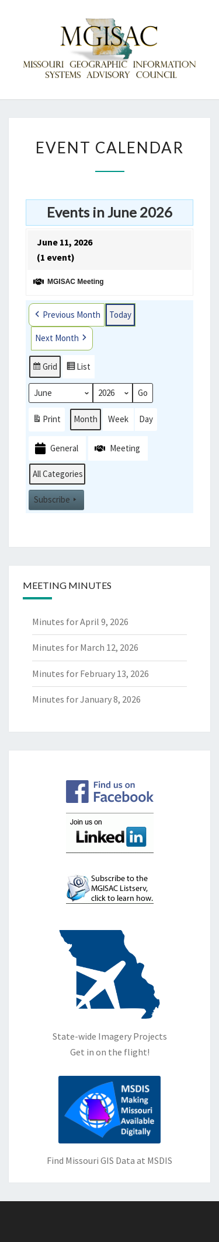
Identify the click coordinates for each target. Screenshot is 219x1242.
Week (118, 419)
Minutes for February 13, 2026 (90, 673)
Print (46, 421)
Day (146, 419)
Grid (44, 368)
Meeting (116, 448)
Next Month (62, 338)
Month (86, 419)
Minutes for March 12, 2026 (85, 647)
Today (120, 314)
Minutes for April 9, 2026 (80, 621)
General (55, 448)
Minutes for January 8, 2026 (86, 699)
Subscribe (56, 500)
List (78, 368)
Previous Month (66, 314)
